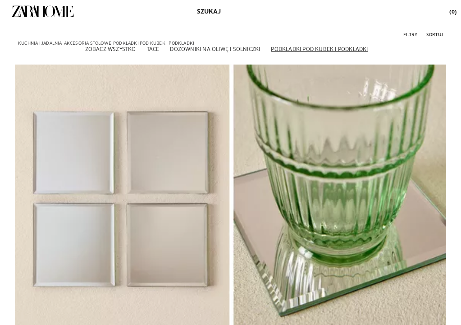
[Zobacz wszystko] (110, 48)
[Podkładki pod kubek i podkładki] (319, 48)
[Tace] (153, 48)
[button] (410, 34)
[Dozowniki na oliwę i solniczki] (215, 48)
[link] (43, 11)
